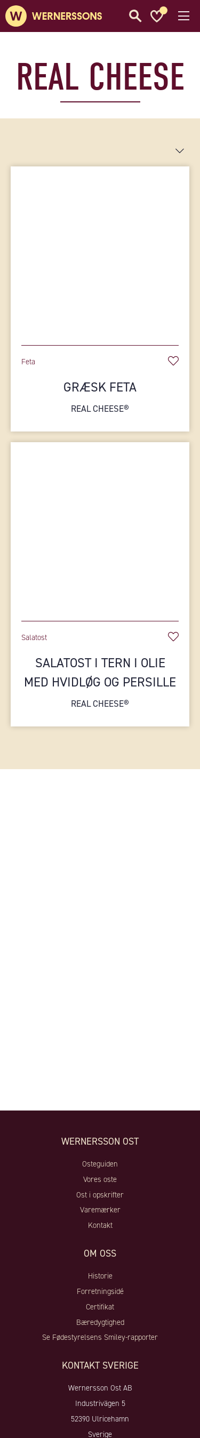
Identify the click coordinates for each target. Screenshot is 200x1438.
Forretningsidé (100, 1291)
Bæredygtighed (100, 1322)
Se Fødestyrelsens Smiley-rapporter (100, 1337)
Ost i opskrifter (100, 1194)
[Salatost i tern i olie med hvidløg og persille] (100, 526)
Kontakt (100, 1225)
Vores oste (100, 1179)
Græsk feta (100, 397)
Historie (100, 1276)
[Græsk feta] (100, 250)
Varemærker (100, 1209)
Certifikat (100, 1306)
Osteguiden (100, 1164)
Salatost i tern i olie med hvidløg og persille (100, 682)
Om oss (100, 1253)
